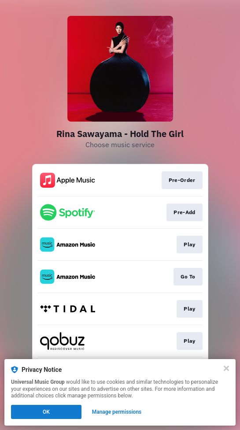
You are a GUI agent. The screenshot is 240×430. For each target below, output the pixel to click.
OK (46, 412)
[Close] (226, 368)
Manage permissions (117, 412)
